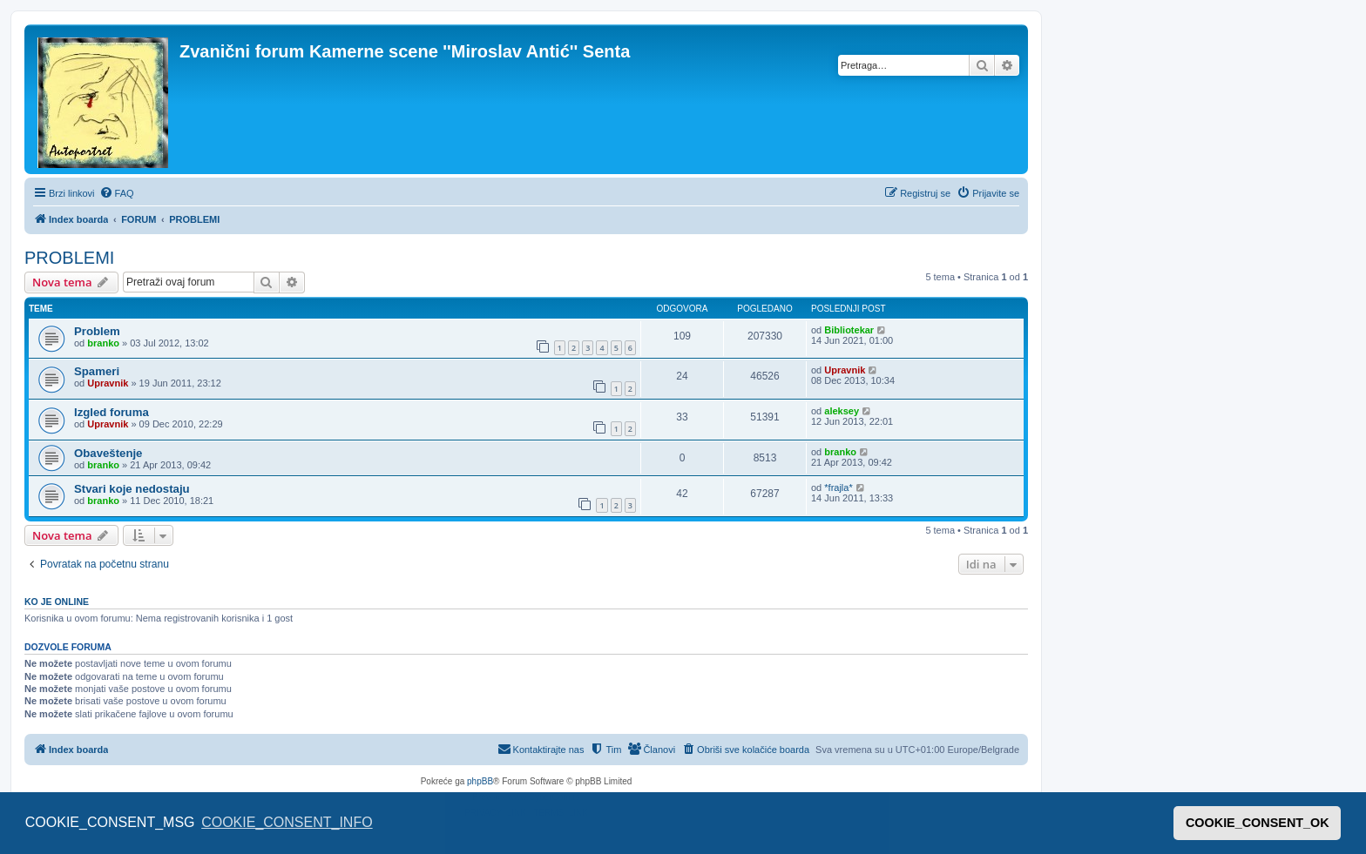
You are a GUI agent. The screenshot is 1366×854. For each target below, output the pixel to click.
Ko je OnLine (56, 601)
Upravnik (107, 383)
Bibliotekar (849, 330)
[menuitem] (116, 193)
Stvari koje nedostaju (132, 488)
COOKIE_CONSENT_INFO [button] (286, 822)
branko (103, 343)
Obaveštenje (108, 453)
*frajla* (838, 487)
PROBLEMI (69, 257)
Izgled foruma (111, 412)
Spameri (96, 371)
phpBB (480, 781)
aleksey (841, 411)
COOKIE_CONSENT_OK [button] (1257, 823)
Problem (97, 331)
